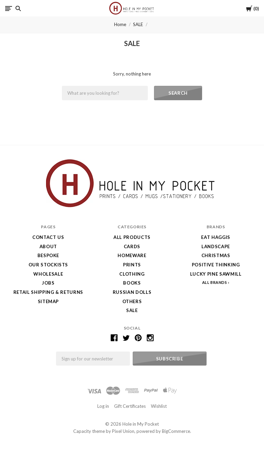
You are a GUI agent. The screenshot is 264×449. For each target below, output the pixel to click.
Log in (103, 406)
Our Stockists (48, 264)
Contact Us (48, 237)
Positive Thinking (216, 264)
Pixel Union (123, 431)
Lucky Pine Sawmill (216, 274)
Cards (132, 246)
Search (178, 93)
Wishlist (159, 406)
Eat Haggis (215, 237)
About (48, 246)
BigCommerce (176, 431)
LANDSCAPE (215, 246)
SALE (138, 24)
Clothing (131, 274)
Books (132, 283)
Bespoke (48, 255)
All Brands (214, 282)
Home (120, 24)
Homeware (132, 255)
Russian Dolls (132, 292)
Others (132, 301)
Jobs (48, 283)
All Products (132, 237)
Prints (132, 264)
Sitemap (48, 301)
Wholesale (48, 274)
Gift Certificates (130, 406)
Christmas (215, 255)
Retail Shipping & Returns (48, 292)
